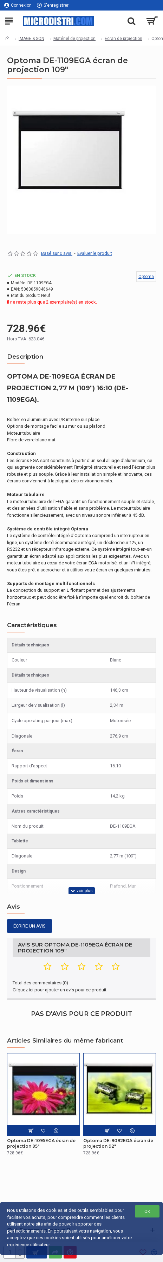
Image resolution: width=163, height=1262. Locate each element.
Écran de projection (123, 38)
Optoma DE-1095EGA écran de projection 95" (41, 1143)
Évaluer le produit (94, 253)
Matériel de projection (74, 38)
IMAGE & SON (31, 38)
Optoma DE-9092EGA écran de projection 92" (118, 1143)
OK (147, 1211)
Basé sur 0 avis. (56, 253)
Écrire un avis (29, 926)
